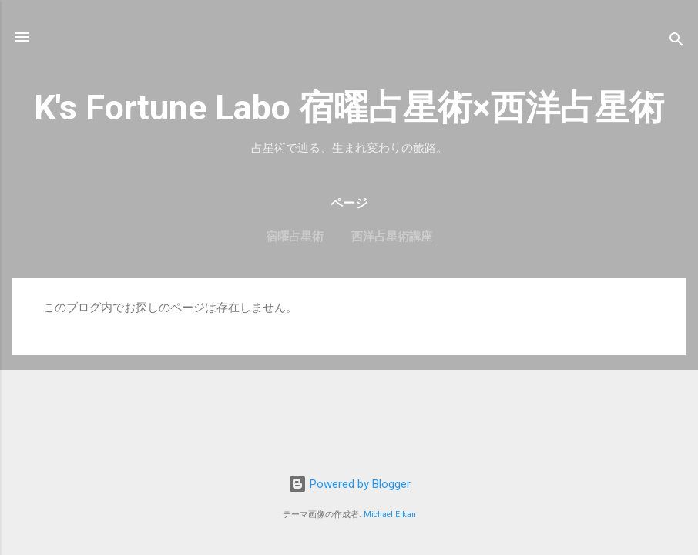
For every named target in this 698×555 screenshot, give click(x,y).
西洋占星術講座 (391, 237)
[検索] (676, 42)
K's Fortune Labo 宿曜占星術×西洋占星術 (349, 107)
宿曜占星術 (295, 237)
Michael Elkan (390, 515)
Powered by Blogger (349, 484)
